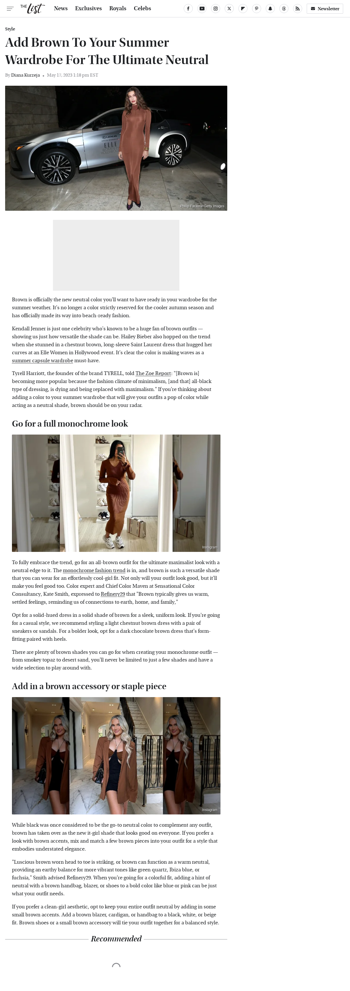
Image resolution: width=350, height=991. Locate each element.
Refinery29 (113, 594)
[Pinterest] (256, 8)
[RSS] (297, 8)
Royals (117, 8)
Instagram (209, 547)
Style (10, 29)
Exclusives (88, 8)
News (61, 8)
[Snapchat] (270, 8)
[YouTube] (201, 8)
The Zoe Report (153, 373)
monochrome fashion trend (94, 571)
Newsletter (324, 8)
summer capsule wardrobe (42, 361)
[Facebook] (188, 8)
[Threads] (283, 8)
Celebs (142, 8)
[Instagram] (215, 8)
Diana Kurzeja (25, 75)
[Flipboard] (242, 8)
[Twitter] (229, 8)
